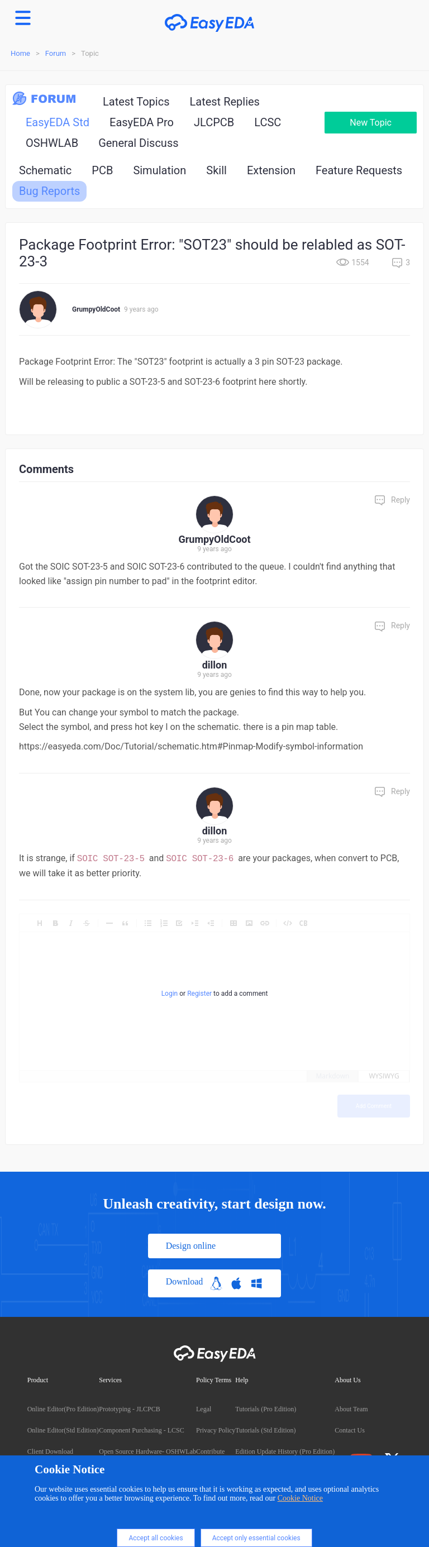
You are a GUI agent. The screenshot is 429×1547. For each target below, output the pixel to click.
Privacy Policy (215, 1430)
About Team (351, 1409)
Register (199, 993)
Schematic (45, 170)
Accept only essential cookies (256, 1538)
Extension (271, 170)
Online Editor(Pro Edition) (63, 1409)
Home (20, 53)
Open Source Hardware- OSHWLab (147, 1451)
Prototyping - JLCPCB (129, 1409)
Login (169, 993)
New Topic (371, 122)
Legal (203, 1409)
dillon (214, 665)
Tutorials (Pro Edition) (265, 1409)
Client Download (50, 1451)
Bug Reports (49, 191)
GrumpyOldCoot (96, 309)
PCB (102, 170)
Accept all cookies (155, 1538)
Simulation (159, 170)
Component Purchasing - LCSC (141, 1430)
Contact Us (350, 1430)
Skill (216, 170)
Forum (55, 53)
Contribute (210, 1451)
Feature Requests (359, 170)
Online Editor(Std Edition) (63, 1430)
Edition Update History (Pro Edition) (285, 1451)
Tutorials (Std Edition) (265, 1430)
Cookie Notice (300, 1498)
